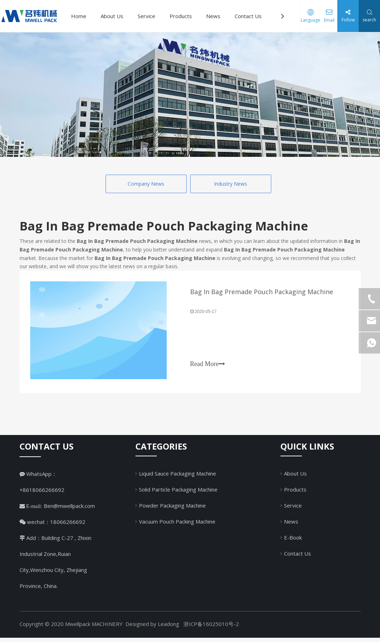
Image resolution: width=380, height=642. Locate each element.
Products (181, 16)
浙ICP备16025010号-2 (211, 628)
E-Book (293, 541)
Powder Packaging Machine (172, 509)
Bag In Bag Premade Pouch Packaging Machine (261, 294)
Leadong (168, 628)
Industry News (230, 183)
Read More (207, 366)
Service (146, 16)
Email (326, 20)
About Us (112, 16)
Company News (146, 183)
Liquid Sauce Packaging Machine (177, 477)
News (213, 16)
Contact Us (248, 16)
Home (78, 16)
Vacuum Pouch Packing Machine (177, 525)
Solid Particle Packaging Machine (178, 493)
